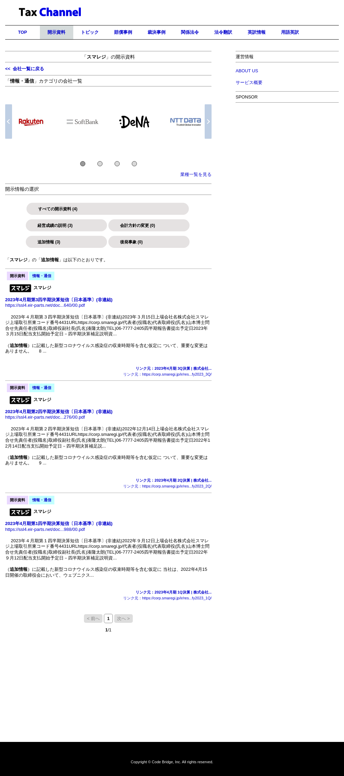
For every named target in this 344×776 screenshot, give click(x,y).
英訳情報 (257, 32)
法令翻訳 (223, 32)
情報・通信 (41, 276)
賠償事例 (123, 32)
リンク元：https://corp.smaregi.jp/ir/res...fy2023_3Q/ (167, 374)
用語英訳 (290, 32)
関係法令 (190, 32)
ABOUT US (247, 70)
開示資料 (56, 32)
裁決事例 (156, 32)
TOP (22, 32)
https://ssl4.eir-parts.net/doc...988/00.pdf (45, 529)
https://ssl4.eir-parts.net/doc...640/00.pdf (45, 305)
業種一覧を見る (196, 174)
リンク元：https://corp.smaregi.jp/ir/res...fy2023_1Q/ (167, 598)
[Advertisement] (287, 256)
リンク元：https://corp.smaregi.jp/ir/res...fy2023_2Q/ (167, 486)
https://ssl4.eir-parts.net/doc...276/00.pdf (45, 417)
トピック (90, 32)
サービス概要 (249, 82)
